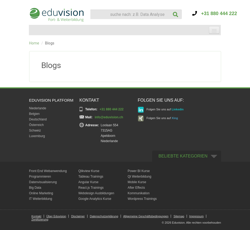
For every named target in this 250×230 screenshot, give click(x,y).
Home (34, 43)
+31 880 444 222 (214, 13)
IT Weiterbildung (40, 199)
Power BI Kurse (139, 171)
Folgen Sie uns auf (161, 110)
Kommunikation (139, 193)
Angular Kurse (88, 182)
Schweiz (35, 130)
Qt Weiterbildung (139, 176)
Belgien (34, 114)
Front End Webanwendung (48, 171)
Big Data (35, 188)
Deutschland (38, 119)
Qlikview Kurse (88, 171)
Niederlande (37, 108)
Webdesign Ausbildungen (96, 193)
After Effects (136, 188)
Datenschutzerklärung (104, 216)
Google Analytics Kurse (94, 199)
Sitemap (178, 216)
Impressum (196, 216)
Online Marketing (41, 193)
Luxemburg (37, 136)
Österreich (36, 125)
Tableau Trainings (90, 176)
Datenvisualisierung (43, 182)
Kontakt (36, 216)
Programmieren (40, 176)
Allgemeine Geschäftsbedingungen (146, 216)
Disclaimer (78, 216)
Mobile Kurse (137, 182)
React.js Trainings (91, 188)
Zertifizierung (40, 219)
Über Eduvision (56, 216)
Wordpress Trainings (142, 199)
